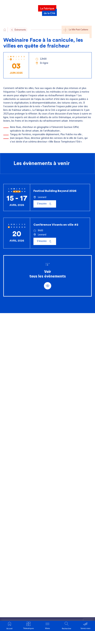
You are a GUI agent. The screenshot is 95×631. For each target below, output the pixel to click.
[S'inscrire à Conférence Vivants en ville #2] (44, 241)
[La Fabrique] (47, 9)
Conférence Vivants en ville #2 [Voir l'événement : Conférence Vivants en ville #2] (55, 224)
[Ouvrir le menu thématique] (28, 626)
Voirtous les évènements (47, 279)
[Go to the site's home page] (4, 29)
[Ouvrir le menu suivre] (85, 626)
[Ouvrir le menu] (47, 626)
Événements (20, 30)
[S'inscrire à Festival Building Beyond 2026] (44, 204)
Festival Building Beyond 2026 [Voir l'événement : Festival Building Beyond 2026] (54, 190)
